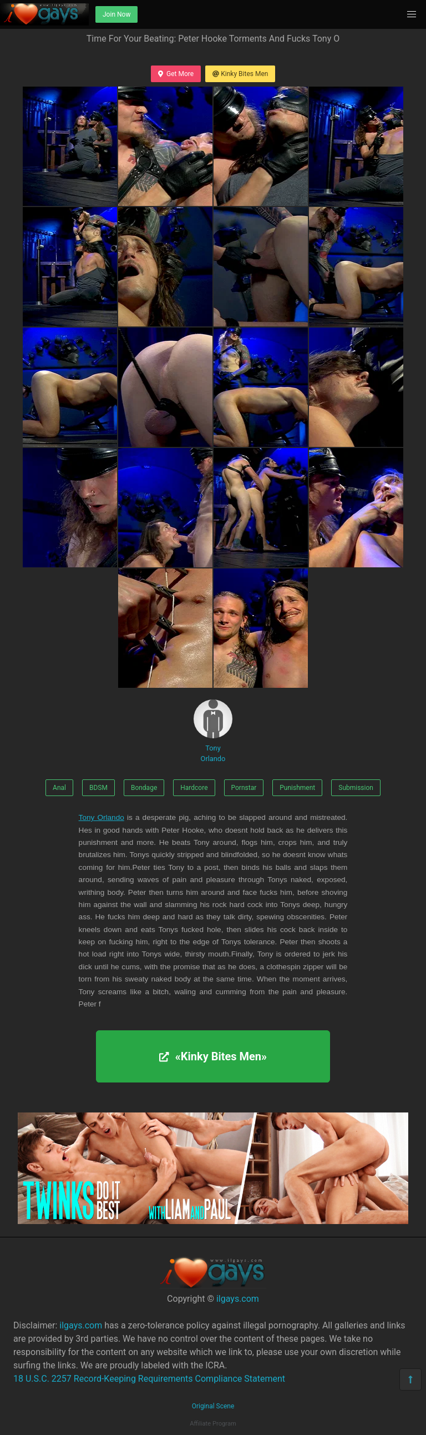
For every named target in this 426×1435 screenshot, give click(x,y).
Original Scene (213, 1406)
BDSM (98, 788)
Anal (59, 788)
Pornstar (244, 788)
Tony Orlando (213, 731)
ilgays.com (237, 1298)
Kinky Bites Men (240, 74)
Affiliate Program (213, 1423)
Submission (355, 788)
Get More (176, 74)
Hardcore (193, 788)
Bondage (144, 788)
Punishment (297, 788)
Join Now (116, 14)
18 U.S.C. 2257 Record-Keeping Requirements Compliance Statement (149, 1378)
